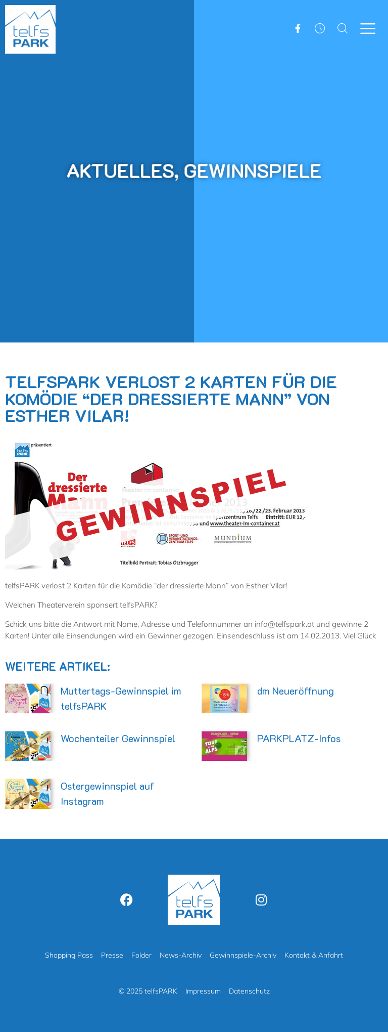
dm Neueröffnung (295, 690)
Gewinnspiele (247, 170)
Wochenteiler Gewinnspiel (118, 738)
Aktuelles (126, 170)
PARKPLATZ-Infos (299, 738)
